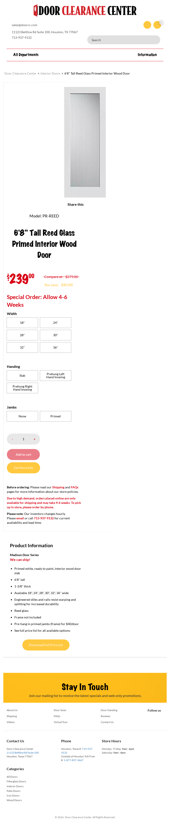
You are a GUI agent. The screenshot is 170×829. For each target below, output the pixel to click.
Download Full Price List (46, 645)
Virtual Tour (61, 722)
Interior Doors (15, 786)
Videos (11, 722)
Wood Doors (14, 800)
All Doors (12, 776)
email (20, 518)
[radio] (22, 323)
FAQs (74, 487)
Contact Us (107, 722)
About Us (12, 710)
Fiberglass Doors (16, 781)
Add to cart (23, 454)
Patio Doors (13, 791)
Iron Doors (13, 795)
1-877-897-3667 (73, 760)
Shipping (58, 487)
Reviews (105, 716)
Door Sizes (60, 710)
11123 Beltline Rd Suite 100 (23, 752)
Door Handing (109, 710)
